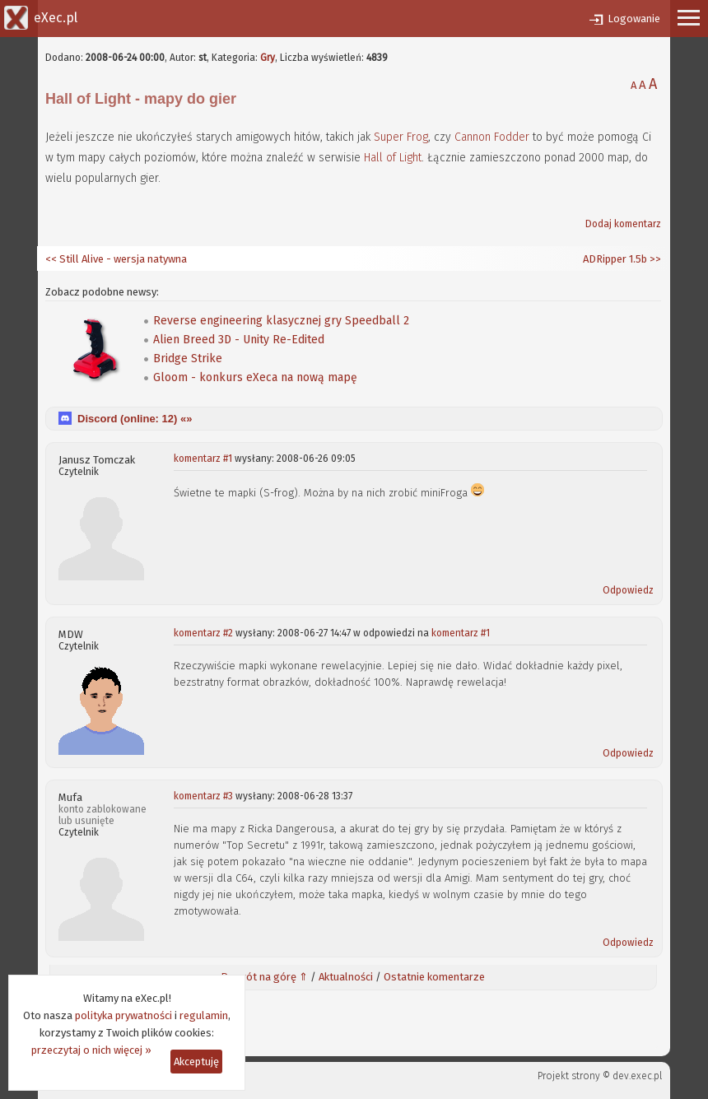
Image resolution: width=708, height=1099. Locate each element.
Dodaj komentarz (623, 224)
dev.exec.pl (637, 1076)
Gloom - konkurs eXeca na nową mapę (255, 377)
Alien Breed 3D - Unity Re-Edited (238, 340)
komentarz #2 (203, 633)
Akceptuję (196, 1061)
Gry (267, 57)
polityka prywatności (123, 1015)
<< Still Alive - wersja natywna (116, 259)
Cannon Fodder (491, 137)
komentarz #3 (203, 796)
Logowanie (634, 18)
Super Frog (401, 137)
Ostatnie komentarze (434, 977)
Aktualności (346, 977)
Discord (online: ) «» (134, 418)
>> (654, 259)
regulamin (203, 1015)
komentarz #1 (203, 458)
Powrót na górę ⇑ (264, 977)
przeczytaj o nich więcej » (91, 1050)
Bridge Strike (187, 359)
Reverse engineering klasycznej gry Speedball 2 (281, 321)
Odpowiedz (628, 590)
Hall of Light (393, 158)
